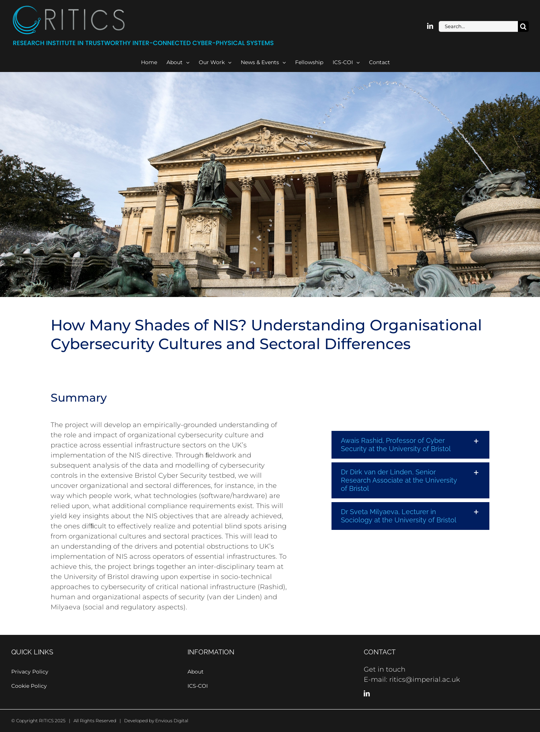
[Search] (523, 26)
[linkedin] (430, 26)
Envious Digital (171, 720)
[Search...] (478, 26)
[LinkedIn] (367, 693)
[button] (410, 445)
